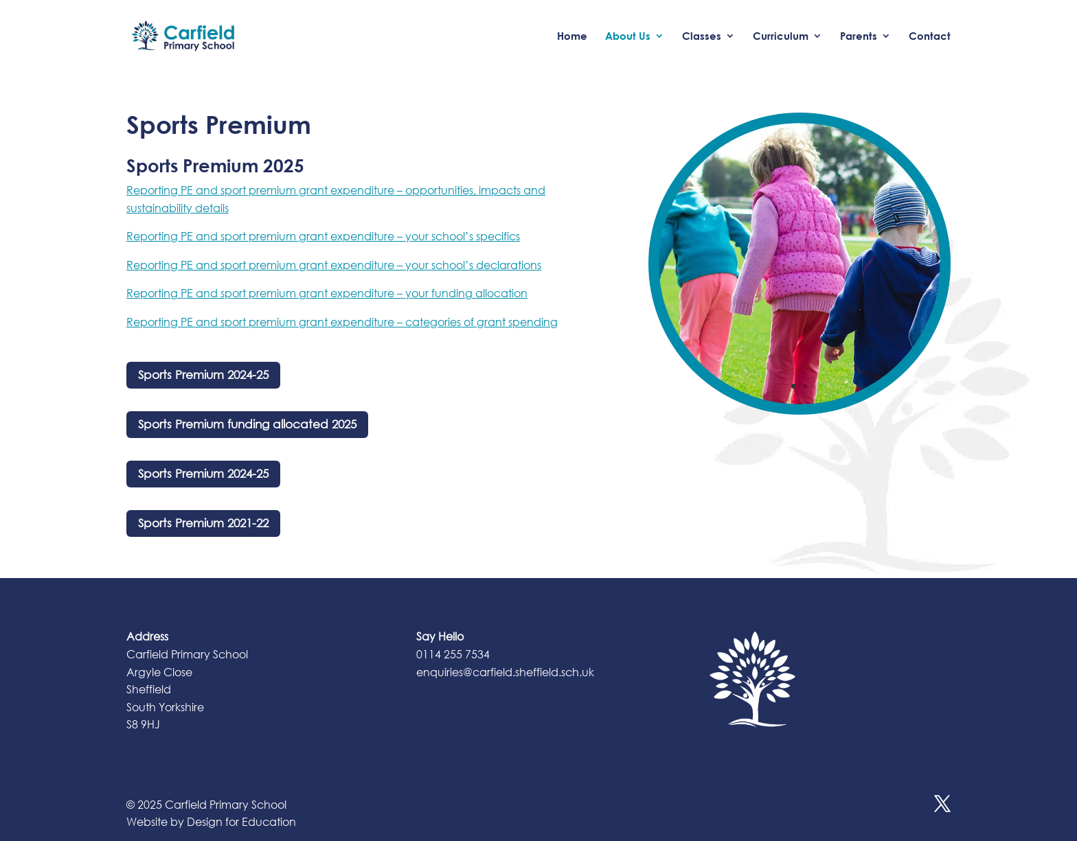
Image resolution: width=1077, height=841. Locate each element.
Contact (930, 36)
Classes (701, 36)
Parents (858, 36)
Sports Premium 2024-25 (203, 374)
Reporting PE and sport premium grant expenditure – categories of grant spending (342, 321)
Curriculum (780, 36)
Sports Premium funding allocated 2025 (247, 424)
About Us (627, 36)
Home (572, 36)
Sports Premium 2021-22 (203, 523)
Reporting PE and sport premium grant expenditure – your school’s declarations (333, 264)
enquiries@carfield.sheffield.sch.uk (505, 672)
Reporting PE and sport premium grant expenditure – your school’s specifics (323, 236)
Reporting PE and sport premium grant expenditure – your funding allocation (327, 293)
